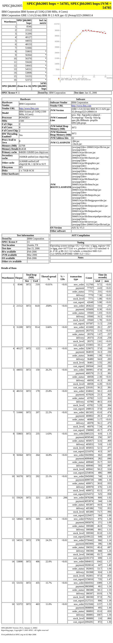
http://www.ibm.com (29, 108)
